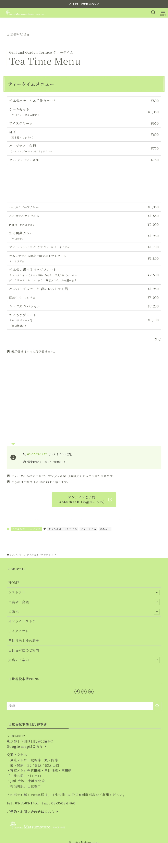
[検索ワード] (84, 706)
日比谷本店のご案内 (23, 650)
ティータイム (88, 528)
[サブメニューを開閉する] (157, 592)
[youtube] (91, 691)
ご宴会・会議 (84, 602)
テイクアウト (18, 631)
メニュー (105, 528)
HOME (14, 582)
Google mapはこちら (27, 746)
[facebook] (77, 691)
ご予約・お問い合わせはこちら (33, 811)
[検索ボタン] (153, 13)
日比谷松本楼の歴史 (23, 640)
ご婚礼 (84, 612)
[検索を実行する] (157, 706)
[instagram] (84, 691)
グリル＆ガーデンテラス (26, 528)
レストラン (84, 592)
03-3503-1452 (37, 454)
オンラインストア (22, 621)
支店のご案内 (84, 660)
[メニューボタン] (163, 13)
